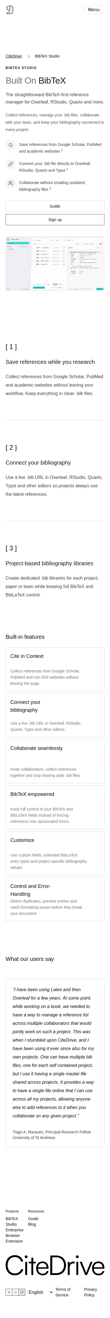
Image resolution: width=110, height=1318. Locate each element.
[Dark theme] (15, 1292)
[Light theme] (9, 1292)
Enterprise (15, 1230)
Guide (55, 206)
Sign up (54, 219)
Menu (94, 9)
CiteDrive (14, 56)
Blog (32, 1224)
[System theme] (22, 1292)
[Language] (40, 1292)
